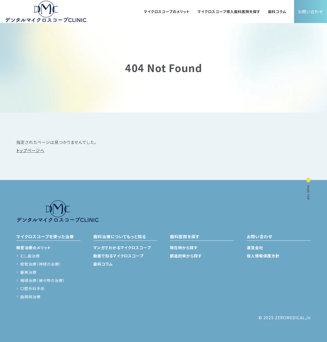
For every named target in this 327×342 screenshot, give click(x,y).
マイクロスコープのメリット (167, 11)
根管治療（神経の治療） (40, 264)
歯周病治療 (30, 296)
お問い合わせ (310, 11)
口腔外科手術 (32, 288)
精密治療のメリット (33, 247)
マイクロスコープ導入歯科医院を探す (228, 11)
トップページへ (30, 150)
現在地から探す (183, 247)
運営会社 (255, 247)
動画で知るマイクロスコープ (118, 255)
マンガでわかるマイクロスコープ (122, 247)
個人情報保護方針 (263, 255)
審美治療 (28, 272)
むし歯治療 (30, 255)
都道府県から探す (186, 255)
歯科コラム (277, 11)
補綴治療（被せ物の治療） (42, 280)
